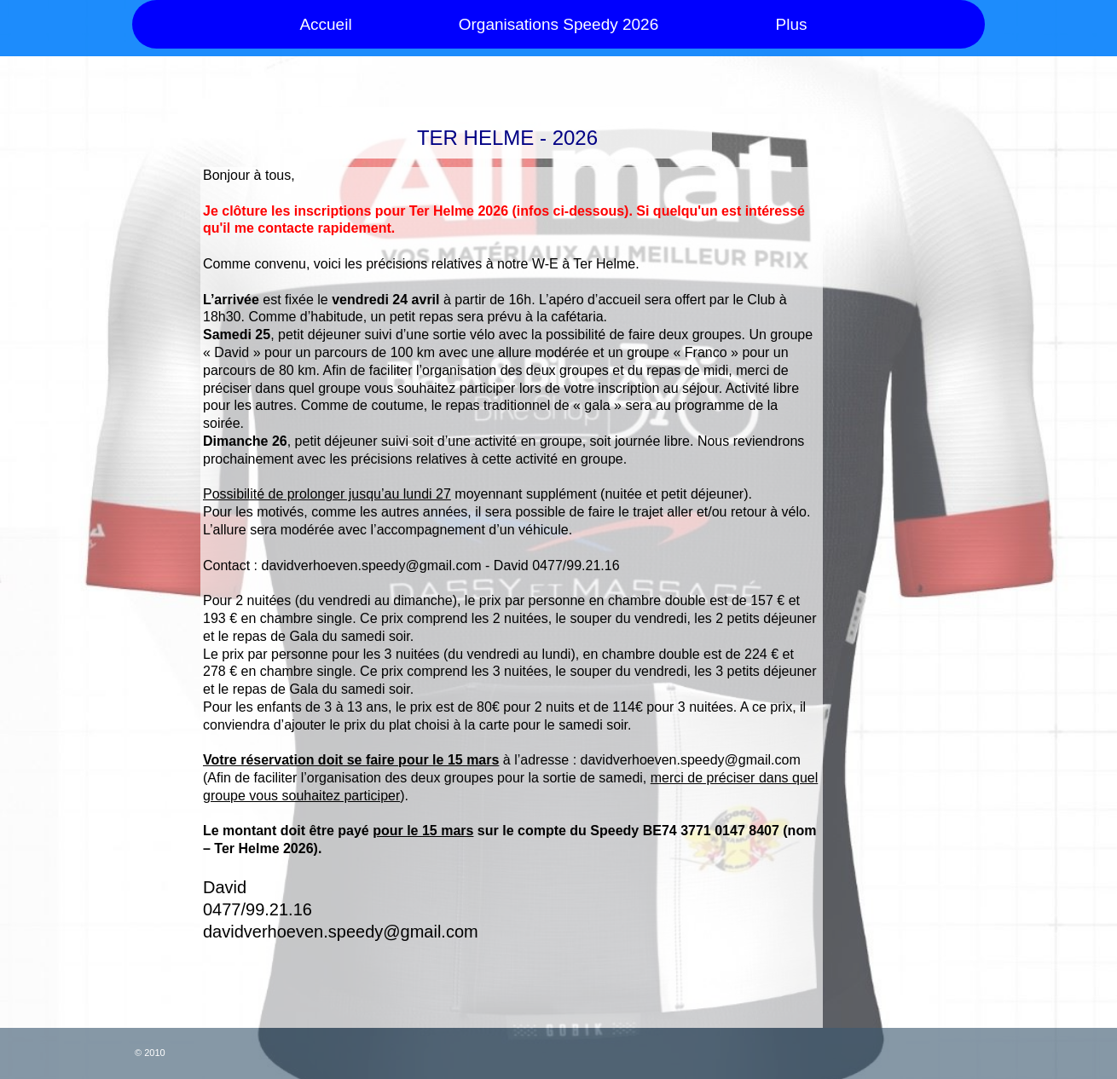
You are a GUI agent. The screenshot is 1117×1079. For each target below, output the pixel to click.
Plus (791, 24)
